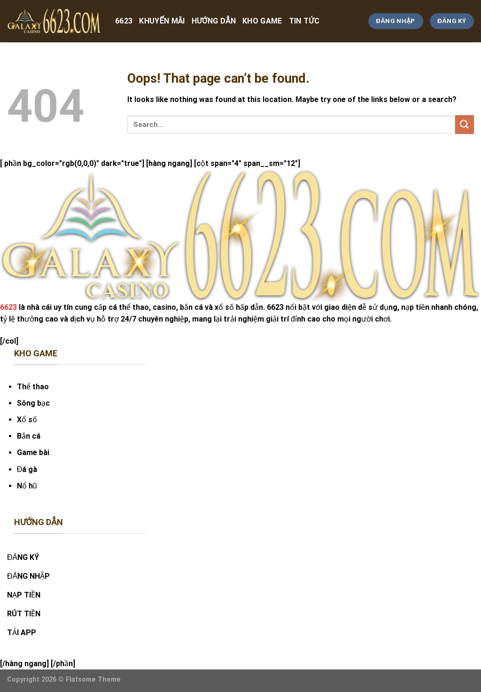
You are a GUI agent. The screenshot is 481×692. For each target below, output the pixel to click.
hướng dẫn (214, 20)
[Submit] (464, 124)
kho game (262, 20)
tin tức (304, 20)
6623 (123, 20)
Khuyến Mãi (162, 20)
